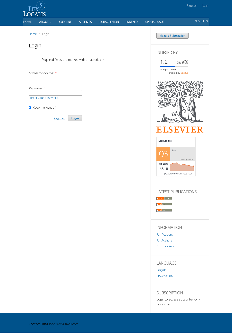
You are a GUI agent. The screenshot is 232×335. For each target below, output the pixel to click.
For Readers (164, 234)
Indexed (132, 22)
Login (205, 5)
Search (201, 21)
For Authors (164, 240)
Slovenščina (164, 276)
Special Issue (154, 22)
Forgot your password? (44, 98)
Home (27, 22)
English (161, 270)
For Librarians (165, 246)
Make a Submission (172, 36)
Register (192, 5)
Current (65, 22)
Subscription (109, 22)
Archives (85, 22)
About (44, 22)
